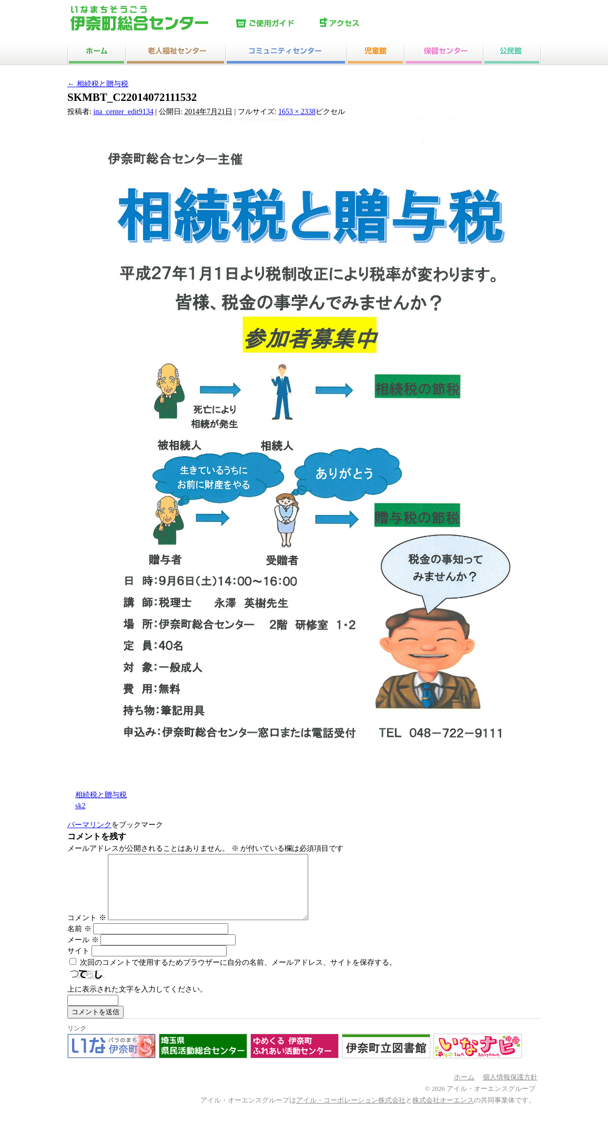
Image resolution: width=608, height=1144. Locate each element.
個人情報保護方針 (510, 1090)
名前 (79, 941)
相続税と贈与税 (97, 84)
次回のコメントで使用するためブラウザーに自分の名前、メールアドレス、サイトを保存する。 (238, 975)
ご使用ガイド (275, 24)
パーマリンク (89, 825)
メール (83, 952)
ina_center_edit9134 (123, 112)
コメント (86, 930)
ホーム (464, 1090)
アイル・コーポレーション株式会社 (351, 1113)
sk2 (80, 806)
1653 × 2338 (297, 112)
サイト (78, 963)
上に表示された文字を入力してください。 (137, 1002)
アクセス (359, 24)
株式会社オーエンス (443, 1113)
